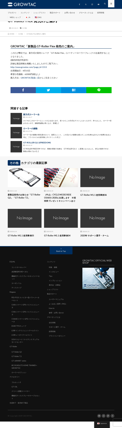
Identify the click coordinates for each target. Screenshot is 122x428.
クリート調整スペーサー (21, 398)
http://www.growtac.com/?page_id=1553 (29, 67)
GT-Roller (13, 353)
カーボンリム (17, 287)
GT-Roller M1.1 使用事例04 (58, 239)
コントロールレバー (20, 271)
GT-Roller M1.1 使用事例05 (22, 239)
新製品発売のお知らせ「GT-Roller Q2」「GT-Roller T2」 (23, 196)
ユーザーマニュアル (57, 303)
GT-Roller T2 (17, 363)
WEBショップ (15, 17)
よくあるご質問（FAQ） (58, 308)
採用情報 (100, 13)
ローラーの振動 (30, 128)
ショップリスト (39, 13)
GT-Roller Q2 (17, 358)
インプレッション (56, 285)
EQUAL (13, 266)
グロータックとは (86, 13)
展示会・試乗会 (55, 289)
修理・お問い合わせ (57, 317)
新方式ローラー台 (31, 114)
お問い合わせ (69, 13)
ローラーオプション (20, 379)
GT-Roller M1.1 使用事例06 (94, 194)
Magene (13, 296)
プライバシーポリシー (58, 340)
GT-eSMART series (19, 367)
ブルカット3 (16, 389)
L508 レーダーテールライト (23, 342)
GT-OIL (15, 393)
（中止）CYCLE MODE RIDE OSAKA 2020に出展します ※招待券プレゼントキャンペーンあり (60, 199)
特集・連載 (53, 271)
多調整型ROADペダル (20, 276)
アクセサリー (15, 383)
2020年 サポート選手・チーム (96, 239)
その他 (24, 28)
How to (52, 312)
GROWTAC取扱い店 (30, 77)
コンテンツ (25, 13)
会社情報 (52, 327)
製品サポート (55, 13)
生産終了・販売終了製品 (19, 409)
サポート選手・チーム (58, 331)
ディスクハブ (17, 292)
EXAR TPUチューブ (19, 330)
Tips (50, 280)
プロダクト (12, 13)
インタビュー (54, 276)
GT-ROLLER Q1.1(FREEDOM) (37, 142)
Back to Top (61, 255)
